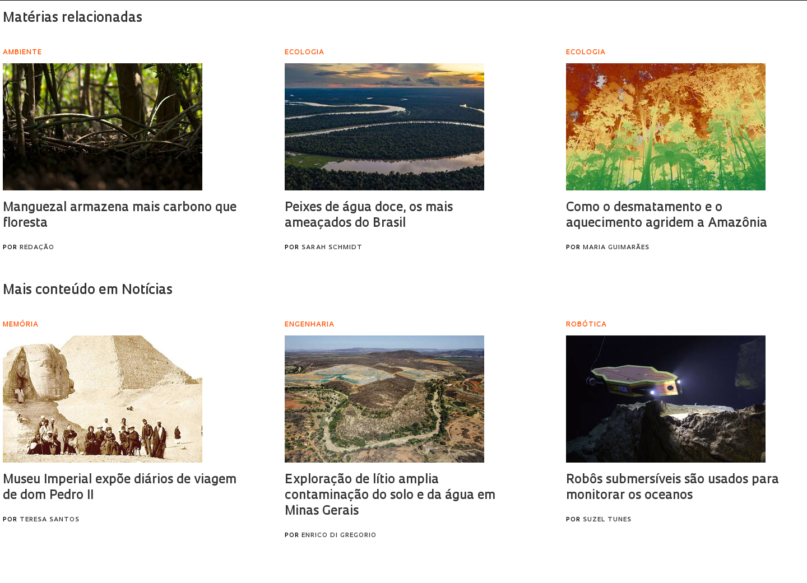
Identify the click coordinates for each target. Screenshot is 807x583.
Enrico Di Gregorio (339, 536)
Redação (37, 248)
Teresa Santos (50, 520)
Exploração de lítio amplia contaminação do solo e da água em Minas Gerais (390, 496)
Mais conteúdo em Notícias (88, 290)
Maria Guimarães (616, 248)
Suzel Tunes (607, 520)
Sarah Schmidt (332, 248)
